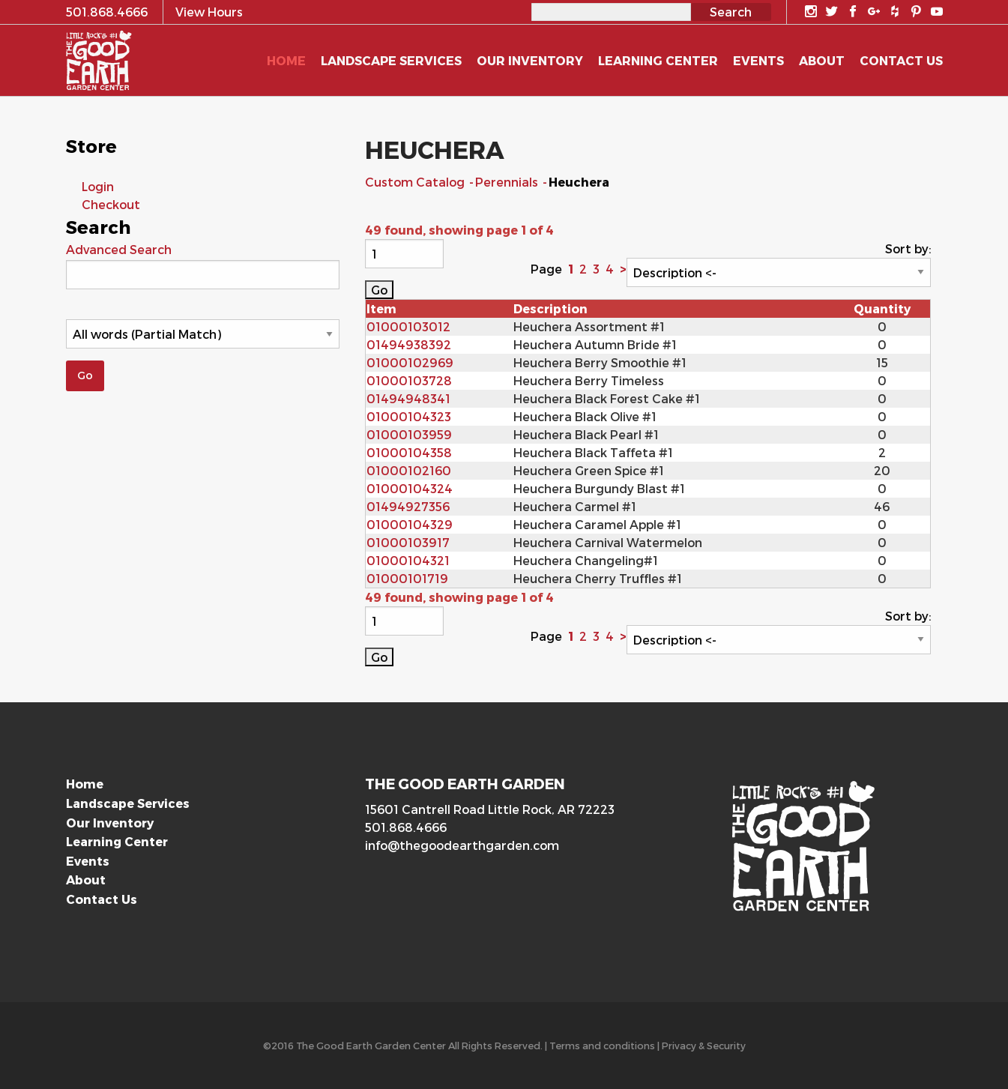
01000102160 (408, 470)
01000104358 (409, 452)
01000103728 (409, 380)
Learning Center (117, 841)
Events (87, 861)
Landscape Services (128, 803)
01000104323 (408, 416)
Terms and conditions (602, 1045)
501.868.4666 (406, 827)
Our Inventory (110, 822)
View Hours (209, 11)
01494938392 (408, 344)
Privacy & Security (704, 1045)
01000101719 (407, 578)
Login (98, 186)
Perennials (508, 182)
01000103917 (408, 542)
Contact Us (101, 899)
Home (84, 783)
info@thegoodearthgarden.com (462, 845)
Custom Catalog (416, 182)
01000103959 (409, 434)
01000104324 (409, 488)
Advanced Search (119, 249)
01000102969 (409, 362)
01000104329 (409, 524)
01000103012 (408, 326)
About (86, 879)
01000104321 (408, 560)
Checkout (111, 204)
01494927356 (408, 506)
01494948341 (408, 398)
